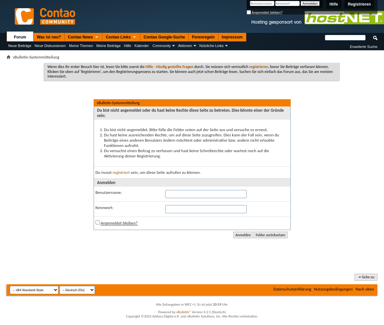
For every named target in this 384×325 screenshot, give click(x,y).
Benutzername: (109, 192)
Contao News (83, 37)
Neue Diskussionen (50, 46)
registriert (121, 172)
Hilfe (333, 4)
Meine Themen (81, 46)
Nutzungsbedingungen (333, 289)
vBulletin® (183, 312)
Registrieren (359, 4)
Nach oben (364, 289)
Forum (20, 37)
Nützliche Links (211, 46)
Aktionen (185, 46)
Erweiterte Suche (363, 47)
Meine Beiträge (108, 46)
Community (161, 46)
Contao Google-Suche (164, 37)
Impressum (232, 37)
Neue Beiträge (19, 46)
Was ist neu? (49, 37)
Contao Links (121, 37)
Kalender (141, 46)
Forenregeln (203, 37)
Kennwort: (105, 207)
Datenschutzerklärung (292, 289)
